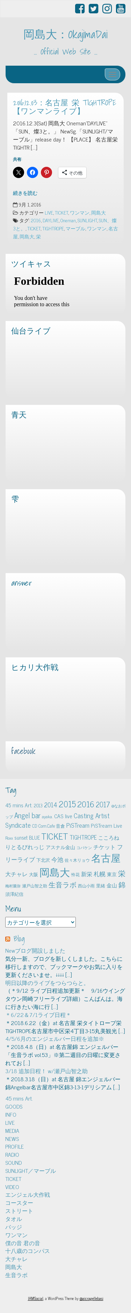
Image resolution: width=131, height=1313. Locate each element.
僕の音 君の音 (22, 1242)
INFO (10, 1114)
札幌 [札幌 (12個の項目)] (99, 874)
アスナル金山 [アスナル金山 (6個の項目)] (60, 847)
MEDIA (12, 1130)
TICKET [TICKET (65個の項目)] (54, 835)
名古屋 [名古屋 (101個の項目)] (106, 857)
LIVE (49, 212)
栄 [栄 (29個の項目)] (121, 873)
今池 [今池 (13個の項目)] (57, 859)
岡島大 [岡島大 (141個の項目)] (54, 871)
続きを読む (25, 193)
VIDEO (12, 1186)
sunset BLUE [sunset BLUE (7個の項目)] (27, 837)
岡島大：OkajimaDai (65, 34)
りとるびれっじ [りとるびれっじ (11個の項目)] (24, 846)
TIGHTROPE (53, 228)
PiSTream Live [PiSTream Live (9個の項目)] (106, 825)
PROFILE (14, 1146)
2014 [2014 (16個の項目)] (50, 804)
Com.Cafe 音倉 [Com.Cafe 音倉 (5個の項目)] (51, 825)
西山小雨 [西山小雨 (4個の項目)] (86, 885)
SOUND (13, 1162)
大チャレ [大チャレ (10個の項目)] (16, 873)
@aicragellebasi (91, 1298)
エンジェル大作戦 (27, 1194)
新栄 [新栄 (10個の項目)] (86, 873)
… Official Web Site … (65, 51)
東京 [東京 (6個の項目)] (112, 874)
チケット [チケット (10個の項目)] (104, 846)
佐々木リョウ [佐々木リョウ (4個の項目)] (77, 860)
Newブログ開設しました (35, 950)
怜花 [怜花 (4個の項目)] (75, 874)
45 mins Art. (19, 1098)
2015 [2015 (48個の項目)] (67, 803)
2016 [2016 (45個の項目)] (85, 803)
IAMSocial (35, 1298)
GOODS (13, 1106)
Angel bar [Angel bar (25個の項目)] (27, 815)
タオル (13, 1218)
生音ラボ (16, 1274)
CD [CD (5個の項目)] (34, 825)
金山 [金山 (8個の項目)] (112, 885)
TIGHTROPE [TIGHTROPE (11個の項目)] (83, 837)
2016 (36, 220)
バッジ (13, 1226)
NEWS (12, 1138)
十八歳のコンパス (27, 1250)
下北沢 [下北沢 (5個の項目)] (43, 860)
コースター (19, 1202)
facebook (23, 751)
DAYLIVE (51, 220)
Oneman (68, 220)
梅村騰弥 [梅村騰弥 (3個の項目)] (13, 886)
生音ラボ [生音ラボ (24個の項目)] (63, 884)
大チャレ (16, 1258)
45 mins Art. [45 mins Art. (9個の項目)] (18, 805)
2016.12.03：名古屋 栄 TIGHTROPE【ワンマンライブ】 (64, 107)
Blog (19, 938)
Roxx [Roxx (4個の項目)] (9, 837)
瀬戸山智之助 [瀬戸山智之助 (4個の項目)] (34, 885)
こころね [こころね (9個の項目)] (108, 837)
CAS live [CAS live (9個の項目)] (63, 816)
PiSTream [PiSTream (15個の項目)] (77, 825)
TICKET (61, 212)
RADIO (12, 1154)
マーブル (75, 228)
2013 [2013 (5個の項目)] (38, 805)
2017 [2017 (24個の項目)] (103, 804)
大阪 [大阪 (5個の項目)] (33, 874)
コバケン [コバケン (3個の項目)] (84, 848)
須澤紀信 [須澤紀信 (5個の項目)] (14, 894)
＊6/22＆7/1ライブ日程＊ (38, 1014)
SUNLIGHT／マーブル (30, 1170)
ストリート (19, 1210)
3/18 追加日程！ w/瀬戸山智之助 (46, 1070)
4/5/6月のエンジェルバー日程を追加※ (54, 1038)
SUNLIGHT (87, 220)
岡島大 (98, 212)
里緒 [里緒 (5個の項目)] (100, 885)
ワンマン (79, 212)
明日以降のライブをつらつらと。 (47, 982)
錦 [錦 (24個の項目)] (121, 884)
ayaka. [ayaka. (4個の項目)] (47, 816)
